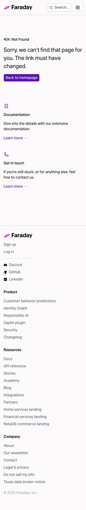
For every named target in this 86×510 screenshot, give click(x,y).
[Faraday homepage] (18, 7)
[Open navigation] (77, 7)
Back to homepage (21, 77)
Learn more (15, 138)
